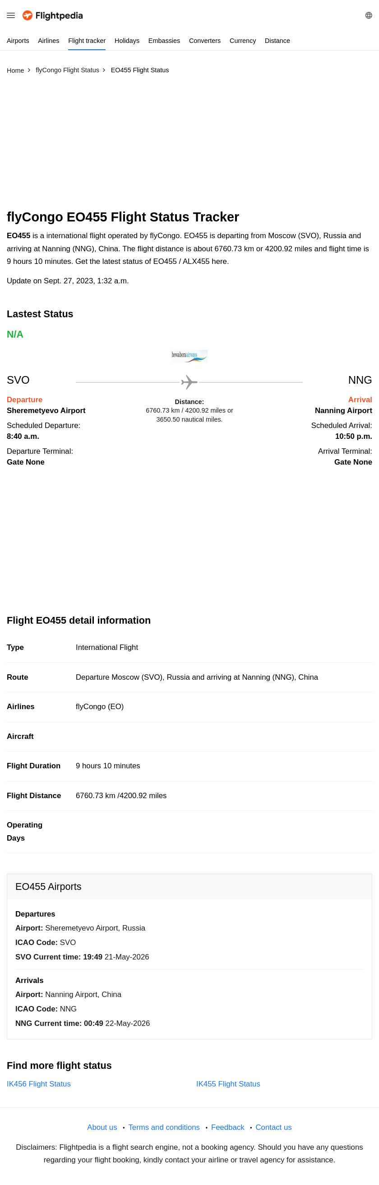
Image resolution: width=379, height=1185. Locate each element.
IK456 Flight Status (39, 1084)
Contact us (273, 1127)
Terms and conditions (164, 1127)
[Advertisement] (189, 146)
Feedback (228, 1127)
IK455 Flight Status (228, 1084)
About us (102, 1127)
